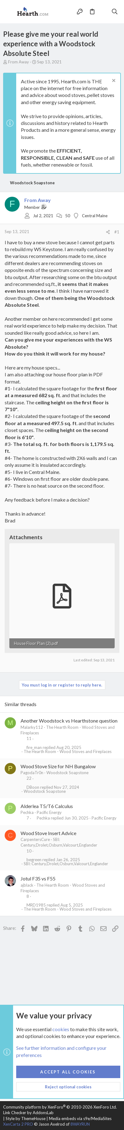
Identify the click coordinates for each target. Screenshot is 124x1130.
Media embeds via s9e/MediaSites (80, 1118)
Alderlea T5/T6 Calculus (47, 806)
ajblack (27, 885)
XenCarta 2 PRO (18, 1124)
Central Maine (94, 215)
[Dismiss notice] (113, 81)
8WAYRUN (80, 1124)
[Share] (108, 232)
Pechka (27, 812)
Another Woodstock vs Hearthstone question (69, 720)
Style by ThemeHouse (25, 1118)
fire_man (34, 748)
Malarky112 (32, 727)
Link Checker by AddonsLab (28, 1112)
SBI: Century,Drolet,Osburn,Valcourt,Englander (66, 864)
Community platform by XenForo (60, 1107)
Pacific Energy (49, 812)
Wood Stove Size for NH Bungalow (58, 766)
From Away (18, 61)
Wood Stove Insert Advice (48, 833)
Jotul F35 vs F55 (38, 878)
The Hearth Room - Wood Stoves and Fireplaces (68, 752)
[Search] (115, 11)
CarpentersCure (35, 839)
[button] (9, 12)
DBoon (32, 787)
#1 (116, 231)
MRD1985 (36, 905)
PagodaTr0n (32, 772)
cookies (60, 1029)
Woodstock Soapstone (67, 772)
